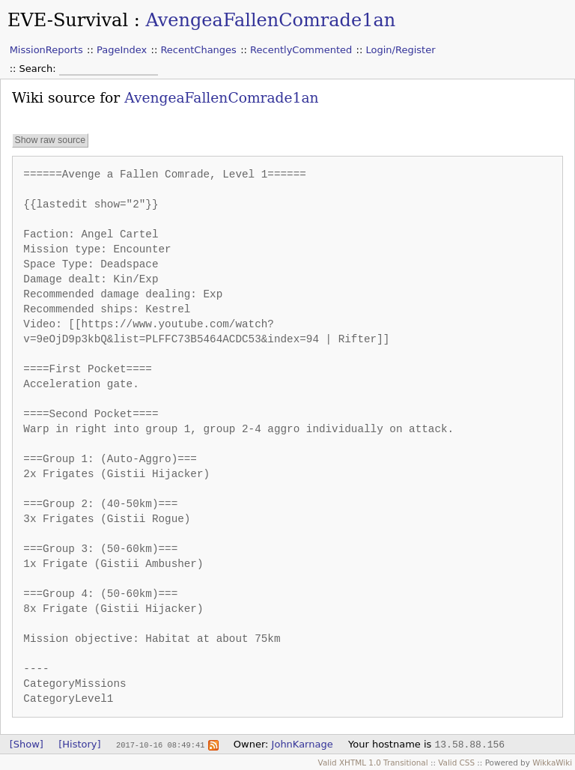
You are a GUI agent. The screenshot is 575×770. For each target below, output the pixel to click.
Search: (39, 68)
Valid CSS (456, 762)
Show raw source (49, 141)
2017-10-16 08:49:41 (160, 744)
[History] (79, 744)
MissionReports (46, 49)
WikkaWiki (552, 762)
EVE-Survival (67, 20)
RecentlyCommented (301, 49)
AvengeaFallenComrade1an (270, 20)
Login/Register (401, 49)
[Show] (26, 744)
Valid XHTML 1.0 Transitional (373, 762)
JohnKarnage (302, 744)
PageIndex (122, 49)
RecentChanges (198, 49)
